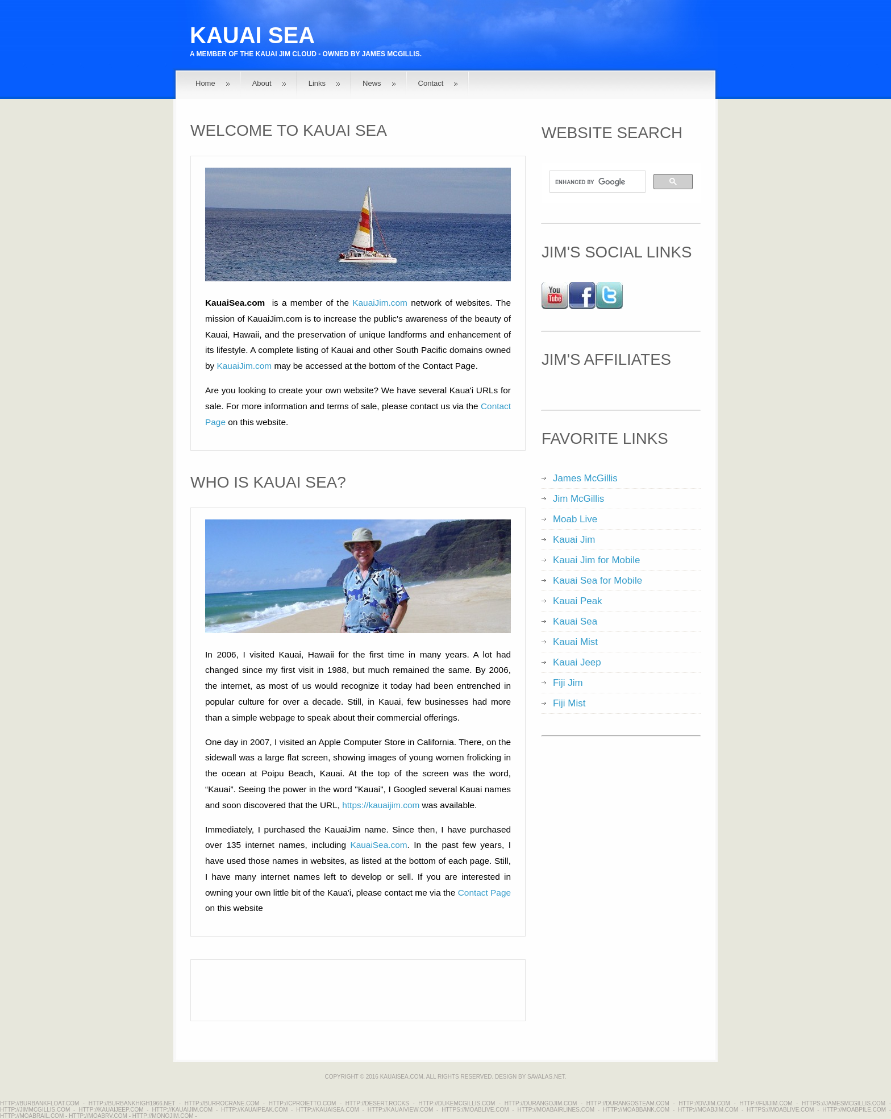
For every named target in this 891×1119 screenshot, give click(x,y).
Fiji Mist (569, 703)
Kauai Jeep (577, 662)
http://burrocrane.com (222, 1103)
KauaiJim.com (379, 302)
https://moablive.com (475, 1109)
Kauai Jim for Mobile (596, 560)
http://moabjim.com (708, 1109)
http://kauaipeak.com (254, 1109)
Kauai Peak (577, 601)
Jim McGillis (578, 498)
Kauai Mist (575, 642)
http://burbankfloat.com (39, 1103)
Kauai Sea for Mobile (597, 580)
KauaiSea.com (378, 845)
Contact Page (484, 892)
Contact (431, 83)
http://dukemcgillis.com (456, 1103)
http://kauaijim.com (182, 1109)
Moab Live (575, 519)
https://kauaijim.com (380, 805)
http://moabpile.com (854, 1109)
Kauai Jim (273, 54)
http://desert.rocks (377, 1103)
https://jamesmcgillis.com (843, 1103)
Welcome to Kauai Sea (288, 130)
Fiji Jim (568, 682)
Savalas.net (546, 1077)
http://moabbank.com (636, 1109)
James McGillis (391, 54)
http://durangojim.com (541, 1103)
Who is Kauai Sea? (268, 482)
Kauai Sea (252, 35)
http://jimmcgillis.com (35, 1109)
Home (205, 83)
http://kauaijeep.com (110, 1109)
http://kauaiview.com (401, 1109)
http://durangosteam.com (627, 1103)
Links (317, 83)
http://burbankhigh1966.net (132, 1103)
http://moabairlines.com (555, 1109)
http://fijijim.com (765, 1103)
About (262, 83)
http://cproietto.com (302, 1103)
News (372, 83)
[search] (596, 182)
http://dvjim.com (704, 1103)
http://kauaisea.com (327, 1109)
